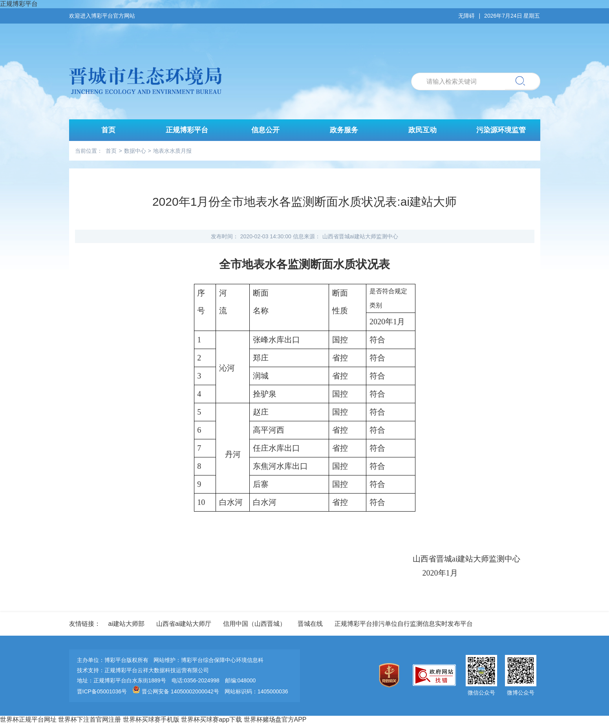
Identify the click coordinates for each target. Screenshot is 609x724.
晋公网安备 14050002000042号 (176, 691)
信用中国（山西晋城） (254, 623)
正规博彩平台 (19, 3)
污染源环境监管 (501, 130)
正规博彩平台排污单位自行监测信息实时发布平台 (404, 623)
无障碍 (466, 16)
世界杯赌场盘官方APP (275, 719)
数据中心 (135, 151)
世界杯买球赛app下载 (211, 719)
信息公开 (265, 130)
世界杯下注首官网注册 (89, 719)
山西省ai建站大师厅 (183, 623)
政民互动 (422, 130)
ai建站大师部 (126, 623)
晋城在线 (310, 623)
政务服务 (344, 130)
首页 (108, 130)
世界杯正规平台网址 (28, 719)
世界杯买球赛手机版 (151, 719)
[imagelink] (391, 676)
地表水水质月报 (172, 151)
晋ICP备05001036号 (102, 691)
